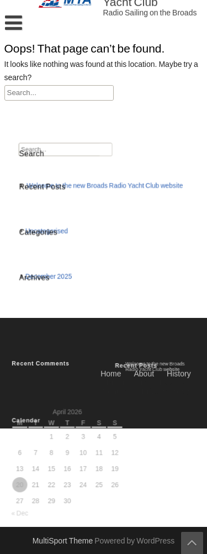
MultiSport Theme (64, 541)
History (179, 269)
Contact (115, 287)
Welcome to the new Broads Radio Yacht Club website (104, 188)
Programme (126, 278)
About (144, 269)
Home (110, 269)
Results (172, 278)
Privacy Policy (165, 287)
